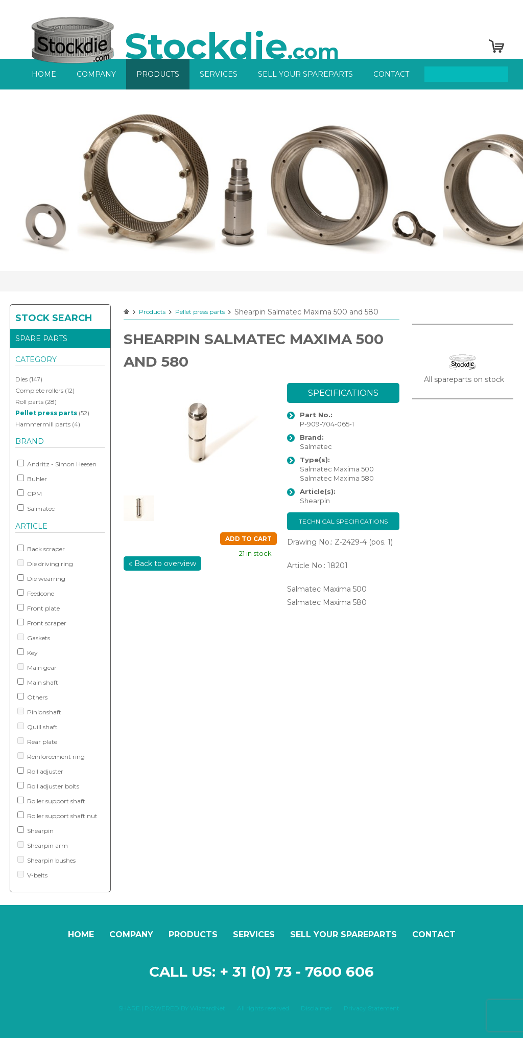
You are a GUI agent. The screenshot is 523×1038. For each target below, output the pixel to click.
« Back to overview (162, 563)
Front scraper (41, 623)
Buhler (32, 479)
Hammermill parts (42, 424)
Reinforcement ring (51, 756)
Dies (21, 379)
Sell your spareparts (305, 74)
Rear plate (37, 741)
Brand (29, 441)
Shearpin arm (42, 845)
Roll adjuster (40, 771)
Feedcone (35, 593)
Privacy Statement (371, 1008)
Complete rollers (39, 390)
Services (218, 74)
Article (31, 526)
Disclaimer (316, 1008)
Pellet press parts (46, 413)
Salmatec (36, 508)
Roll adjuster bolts (48, 786)
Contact (391, 74)
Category (36, 359)
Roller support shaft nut (57, 815)
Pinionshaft (39, 712)
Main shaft (37, 682)
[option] (261, 180)
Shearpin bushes (46, 860)
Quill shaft (37, 727)
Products (157, 74)
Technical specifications (343, 521)
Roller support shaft (51, 801)
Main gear (37, 667)
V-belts (32, 875)
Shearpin (35, 830)
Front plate (38, 608)
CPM (29, 493)
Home (44, 74)
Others (32, 697)
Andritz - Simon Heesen (57, 464)
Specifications (343, 393)
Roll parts (29, 401)
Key (27, 652)
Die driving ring (45, 563)
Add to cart (248, 539)
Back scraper (41, 549)
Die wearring (41, 578)
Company (96, 74)
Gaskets (33, 638)
